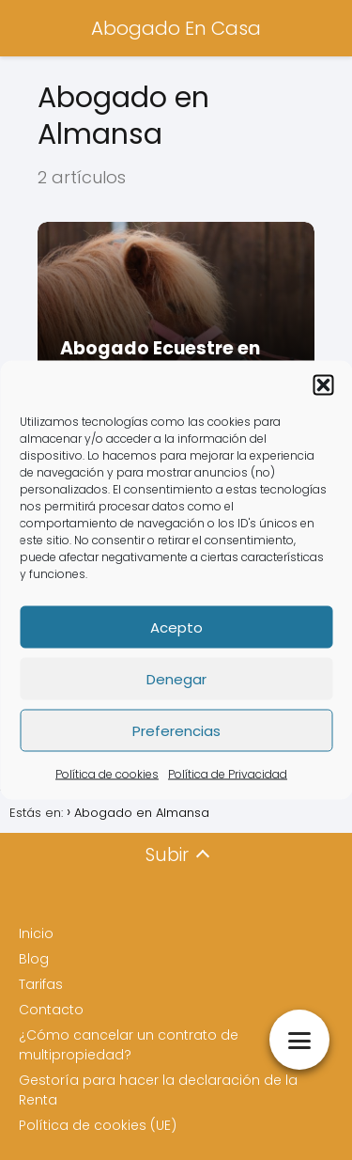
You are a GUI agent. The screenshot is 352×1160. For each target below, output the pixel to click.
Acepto (176, 626)
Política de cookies (107, 774)
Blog (34, 958)
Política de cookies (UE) (97, 1125)
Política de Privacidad (227, 774)
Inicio (36, 933)
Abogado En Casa (176, 28)
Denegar (176, 678)
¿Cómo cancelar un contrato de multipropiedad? (128, 1045)
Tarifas (41, 984)
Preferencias (176, 730)
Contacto (51, 1009)
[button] (323, 385)
